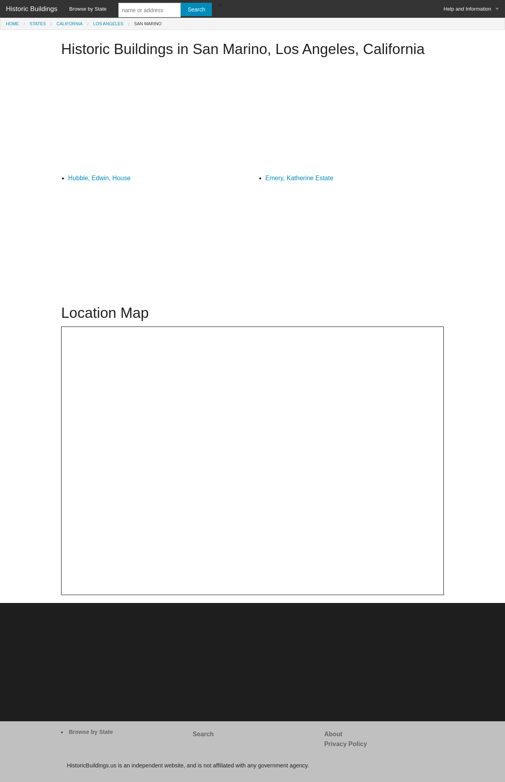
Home (12, 23)
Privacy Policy (345, 744)
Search (203, 734)
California (69, 23)
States (38, 23)
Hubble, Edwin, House (99, 178)
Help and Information (467, 9)
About (333, 734)
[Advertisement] (252, 118)
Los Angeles (108, 23)
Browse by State (88, 9)
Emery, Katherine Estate (299, 178)
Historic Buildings (31, 9)
